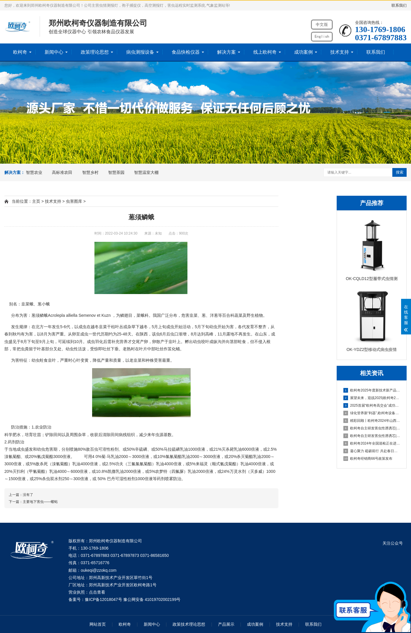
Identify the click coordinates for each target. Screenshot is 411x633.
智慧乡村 (90, 172)
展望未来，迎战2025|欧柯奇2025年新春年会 (372, 398)
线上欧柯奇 (265, 52)
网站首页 (97, 624)
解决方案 (226, 52)
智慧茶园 (116, 172)
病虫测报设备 (140, 52)
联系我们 (399, 5)
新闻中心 (54, 52)
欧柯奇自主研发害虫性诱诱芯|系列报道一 (372, 435)
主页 (36, 201)
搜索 (399, 172)
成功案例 (303, 52)
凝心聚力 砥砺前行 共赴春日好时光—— (372, 451)
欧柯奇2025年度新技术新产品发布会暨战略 (372, 390)
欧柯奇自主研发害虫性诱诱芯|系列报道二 (372, 428)
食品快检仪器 (186, 52)
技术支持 (339, 52)
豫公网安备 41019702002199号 (152, 599)
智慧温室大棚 (146, 172)
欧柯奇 (20, 52)
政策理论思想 (95, 52)
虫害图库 (74, 201)
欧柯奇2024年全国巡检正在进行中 (372, 443)
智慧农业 (34, 172)
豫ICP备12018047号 (103, 599)
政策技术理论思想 (189, 624)
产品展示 (226, 624)
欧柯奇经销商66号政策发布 (367, 458)
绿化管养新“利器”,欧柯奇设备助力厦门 (372, 413)
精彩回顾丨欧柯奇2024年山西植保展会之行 (372, 420)
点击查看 (97, 592)
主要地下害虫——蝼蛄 (40, 502)
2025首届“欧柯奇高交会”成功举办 (372, 405)
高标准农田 (62, 172)
